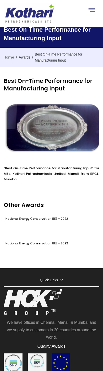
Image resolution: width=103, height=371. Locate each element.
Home (9, 57)
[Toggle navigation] (91, 10)
